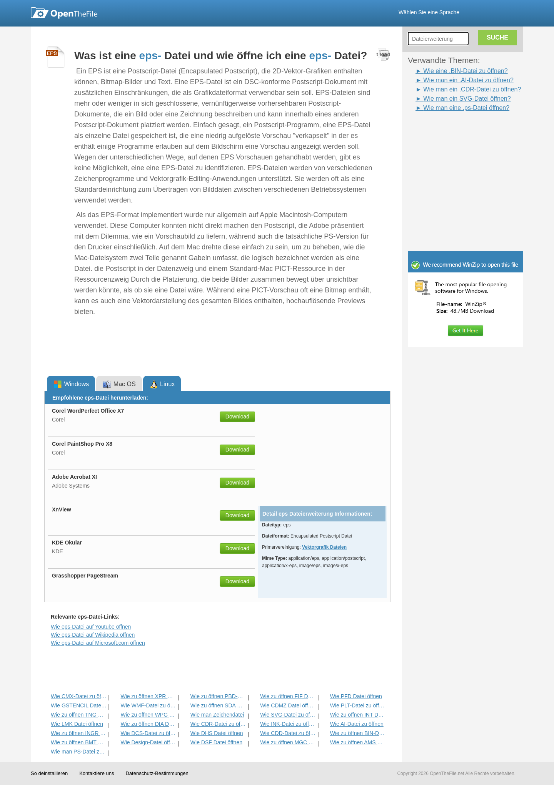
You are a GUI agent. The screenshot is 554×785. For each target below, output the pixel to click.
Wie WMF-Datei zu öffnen (148, 705)
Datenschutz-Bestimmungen (156, 773)
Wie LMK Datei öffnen (77, 724)
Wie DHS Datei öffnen (216, 733)
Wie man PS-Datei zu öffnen (79, 751)
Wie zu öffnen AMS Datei (358, 742)
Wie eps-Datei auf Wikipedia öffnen (93, 635)
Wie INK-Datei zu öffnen (288, 724)
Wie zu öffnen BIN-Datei (358, 733)
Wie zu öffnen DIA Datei (148, 724)
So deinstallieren (49, 773)
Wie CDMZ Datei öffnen (288, 705)
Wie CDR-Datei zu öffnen (218, 724)
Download (237, 416)
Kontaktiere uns (96, 773)
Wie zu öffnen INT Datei (358, 715)
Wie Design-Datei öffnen (148, 742)
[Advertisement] (454, 130)
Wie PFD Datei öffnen (356, 696)
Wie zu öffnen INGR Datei (79, 733)
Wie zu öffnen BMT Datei (79, 742)
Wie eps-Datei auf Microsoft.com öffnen (98, 643)
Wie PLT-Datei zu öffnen (358, 705)
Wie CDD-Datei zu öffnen (288, 733)
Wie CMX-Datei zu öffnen (79, 696)
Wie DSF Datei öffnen (216, 742)
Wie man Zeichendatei (217, 715)
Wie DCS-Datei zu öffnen (148, 733)
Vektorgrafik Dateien (324, 547)
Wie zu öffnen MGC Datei (288, 742)
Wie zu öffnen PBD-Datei (218, 696)
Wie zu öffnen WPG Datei (148, 715)
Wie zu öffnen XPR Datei (148, 696)
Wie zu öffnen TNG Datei (79, 715)
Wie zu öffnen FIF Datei (288, 696)
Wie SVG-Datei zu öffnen (288, 715)
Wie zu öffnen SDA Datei (218, 705)
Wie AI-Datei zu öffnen (357, 724)
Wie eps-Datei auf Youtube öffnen (91, 627)
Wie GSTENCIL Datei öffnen (79, 705)
